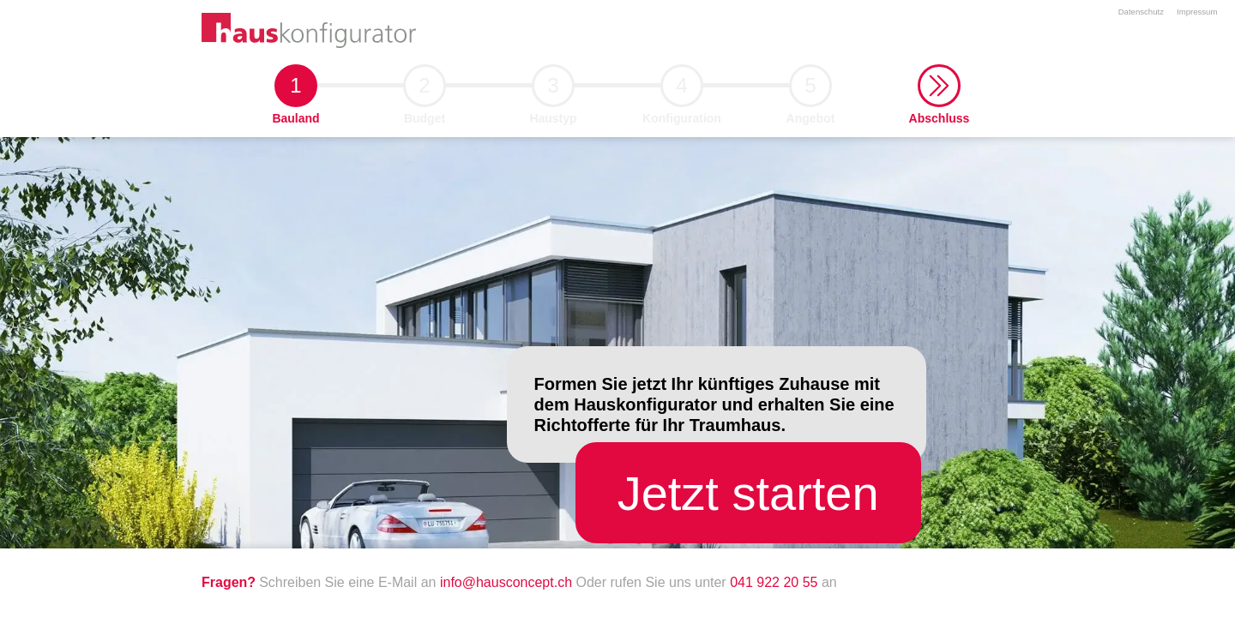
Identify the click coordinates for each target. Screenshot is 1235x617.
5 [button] (810, 90)
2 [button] (424, 90)
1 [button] (295, 90)
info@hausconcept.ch (508, 582)
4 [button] (681, 90)
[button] (939, 85)
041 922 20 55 (773, 582)
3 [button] (553, 90)
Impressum (1197, 11)
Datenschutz (1141, 11)
